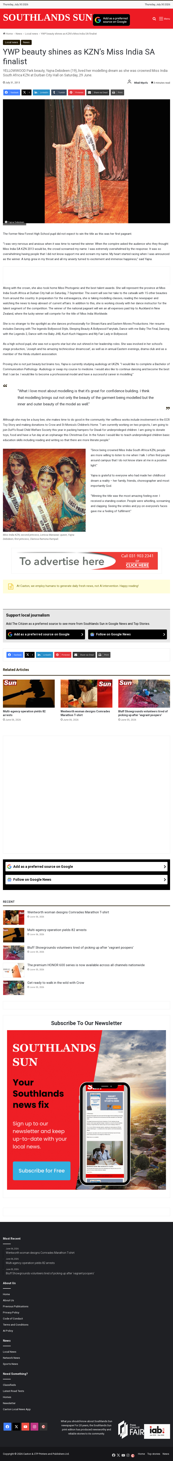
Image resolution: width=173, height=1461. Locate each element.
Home (8, 33)
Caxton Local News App (17, 1409)
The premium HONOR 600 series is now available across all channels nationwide (86, 965)
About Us (8, 1300)
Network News (11, 1357)
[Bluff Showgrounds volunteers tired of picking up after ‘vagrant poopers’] (144, 694)
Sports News (10, 1363)
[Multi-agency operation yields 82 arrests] (29, 694)
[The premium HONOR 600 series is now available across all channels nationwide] (13, 970)
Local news (31, 33)
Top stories (153, 1453)
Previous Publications (15, 1306)
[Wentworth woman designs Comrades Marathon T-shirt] (86, 694)
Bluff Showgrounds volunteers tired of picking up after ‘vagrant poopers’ (80, 947)
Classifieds (9, 1384)
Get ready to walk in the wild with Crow (55, 983)
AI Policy (8, 1330)
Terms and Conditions (15, 1324)
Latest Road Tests (13, 1390)
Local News (9, 1351)
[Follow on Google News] (127, 634)
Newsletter (9, 1403)
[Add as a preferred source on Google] (111, 20)
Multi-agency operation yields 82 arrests (57, 930)
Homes (7, 1397)
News (19, 33)
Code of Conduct (13, 1318)
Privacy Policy (11, 1312)
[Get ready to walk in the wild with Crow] (13, 987)
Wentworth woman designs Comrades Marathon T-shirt (68, 912)
